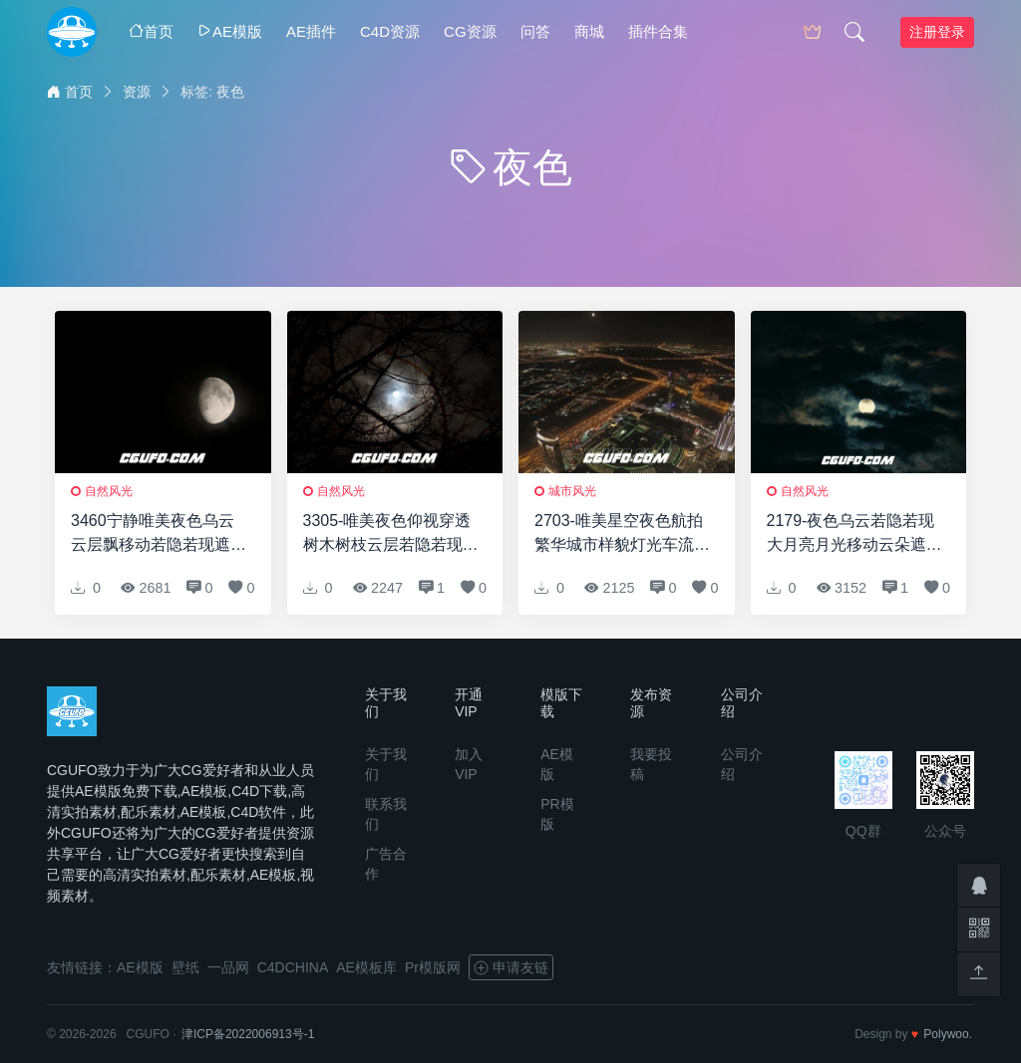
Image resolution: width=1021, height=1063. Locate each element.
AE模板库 (366, 967)
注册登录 (937, 32)
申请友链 (511, 967)
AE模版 (229, 31)
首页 (151, 31)
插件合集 (658, 31)
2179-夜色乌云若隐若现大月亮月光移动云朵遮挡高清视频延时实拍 (854, 534)
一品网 (228, 967)
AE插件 (311, 31)
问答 (535, 31)
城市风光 (572, 491)
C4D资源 (390, 31)
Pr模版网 (433, 967)
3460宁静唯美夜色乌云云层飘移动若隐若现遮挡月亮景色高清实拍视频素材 (158, 534)
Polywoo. (947, 1034)
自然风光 (109, 491)
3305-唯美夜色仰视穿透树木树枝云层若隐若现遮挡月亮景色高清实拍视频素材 (391, 534)
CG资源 (470, 31)
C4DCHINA (293, 967)
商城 (589, 31)
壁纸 (185, 967)
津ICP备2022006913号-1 (247, 1034)
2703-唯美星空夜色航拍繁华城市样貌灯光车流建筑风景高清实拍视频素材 (622, 534)
